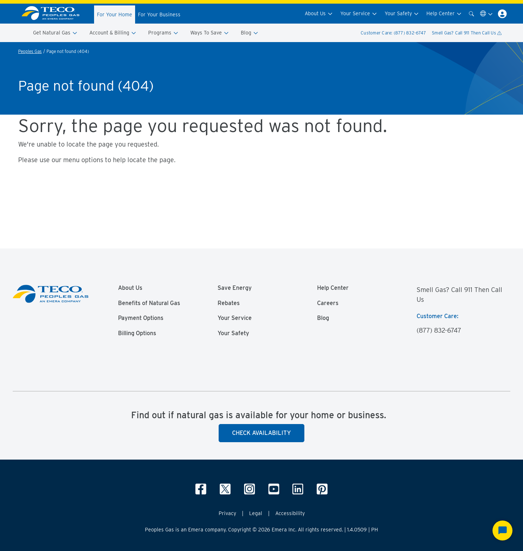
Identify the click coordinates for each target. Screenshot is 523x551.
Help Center (444, 14)
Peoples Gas (30, 51)
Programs (163, 33)
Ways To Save (209, 33)
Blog (250, 33)
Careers (327, 303)
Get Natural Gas (55, 33)
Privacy (227, 513)
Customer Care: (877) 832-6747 (393, 33)
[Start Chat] (502, 530)
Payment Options (140, 318)
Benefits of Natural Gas (149, 303)
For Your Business (159, 14)
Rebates (229, 303)
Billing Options (137, 333)
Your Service (358, 14)
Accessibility (290, 513)
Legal (255, 513)
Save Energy (235, 288)
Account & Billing (113, 33)
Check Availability (261, 432)
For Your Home (114, 14)
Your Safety (402, 14)
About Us (319, 14)
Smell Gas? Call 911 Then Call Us (467, 33)
